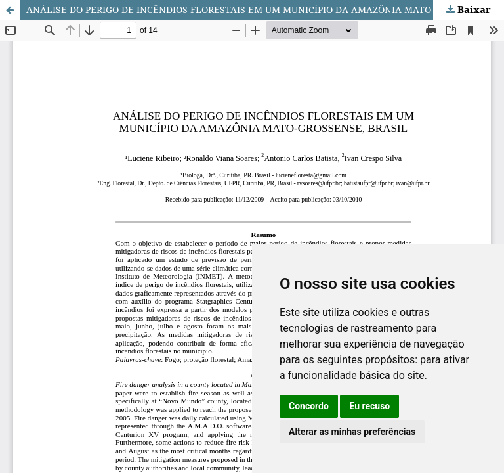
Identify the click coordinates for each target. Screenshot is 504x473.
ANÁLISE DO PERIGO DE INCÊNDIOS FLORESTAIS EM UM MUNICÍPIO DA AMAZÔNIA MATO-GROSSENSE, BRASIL (265, 9)
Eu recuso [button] (369, 406)
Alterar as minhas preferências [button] (352, 431)
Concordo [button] (309, 406)
